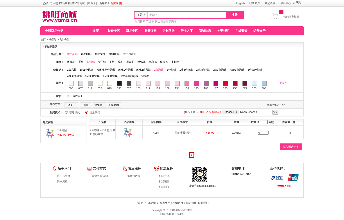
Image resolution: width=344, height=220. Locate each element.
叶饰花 (141, 61)
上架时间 (113, 105)
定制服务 (168, 30)
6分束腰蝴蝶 (110, 76)
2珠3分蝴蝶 (203, 69)
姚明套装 (114, 53)
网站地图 (190, 202)
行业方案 (187, 30)
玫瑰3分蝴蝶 (237, 69)
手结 (81, 61)
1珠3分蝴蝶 (186, 69)
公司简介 (140, 202)
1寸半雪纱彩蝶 (129, 76)
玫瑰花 (71, 61)
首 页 (95, 30)
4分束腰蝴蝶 (74, 76)
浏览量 (98, 105)
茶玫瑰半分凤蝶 (106, 69)
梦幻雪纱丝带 (75, 96)
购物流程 (62, 181)
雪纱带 (164, 21)
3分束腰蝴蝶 (255, 69)
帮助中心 (285, 3)
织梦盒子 (259, 30)
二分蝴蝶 (62, 130)
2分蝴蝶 (64, 39)
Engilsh (240, 3)
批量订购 (150, 30)
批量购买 (95, 112)
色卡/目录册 (129, 53)
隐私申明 (165, 202)
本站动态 (153, 202)
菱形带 (173, 21)
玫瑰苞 (164, 61)
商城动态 (205, 30)
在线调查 (241, 30)
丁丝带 (150, 21)
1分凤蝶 (72, 69)
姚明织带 (100, 53)
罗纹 (157, 21)
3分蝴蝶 (171, 69)
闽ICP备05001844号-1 (172, 214)
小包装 (175, 61)
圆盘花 (130, 61)
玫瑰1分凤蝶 (125, 69)
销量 (70, 105)
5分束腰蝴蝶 (92, 76)
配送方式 (164, 175)
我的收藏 (270, 3)
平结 (112, 61)
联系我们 (203, 202)
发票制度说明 (100, 175)
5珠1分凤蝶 (86, 69)
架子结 (102, 61)
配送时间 (164, 186)
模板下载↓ (191, 112)
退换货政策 (133, 175)
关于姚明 (223, 30)
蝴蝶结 (53, 39)
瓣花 (120, 61)
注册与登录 (63, 175)
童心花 (153, 61)
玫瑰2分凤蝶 (143, 69)
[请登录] (92, 3)
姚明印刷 (86, 53)
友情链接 (178, 202)
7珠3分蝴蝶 (219, 69)
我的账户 (254, 3)
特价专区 (114, 30)
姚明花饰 (72, 53)
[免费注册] (116, 3)
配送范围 (164, 181)
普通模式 (74, 112)
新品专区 (132, 30)
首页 (43, 39)
